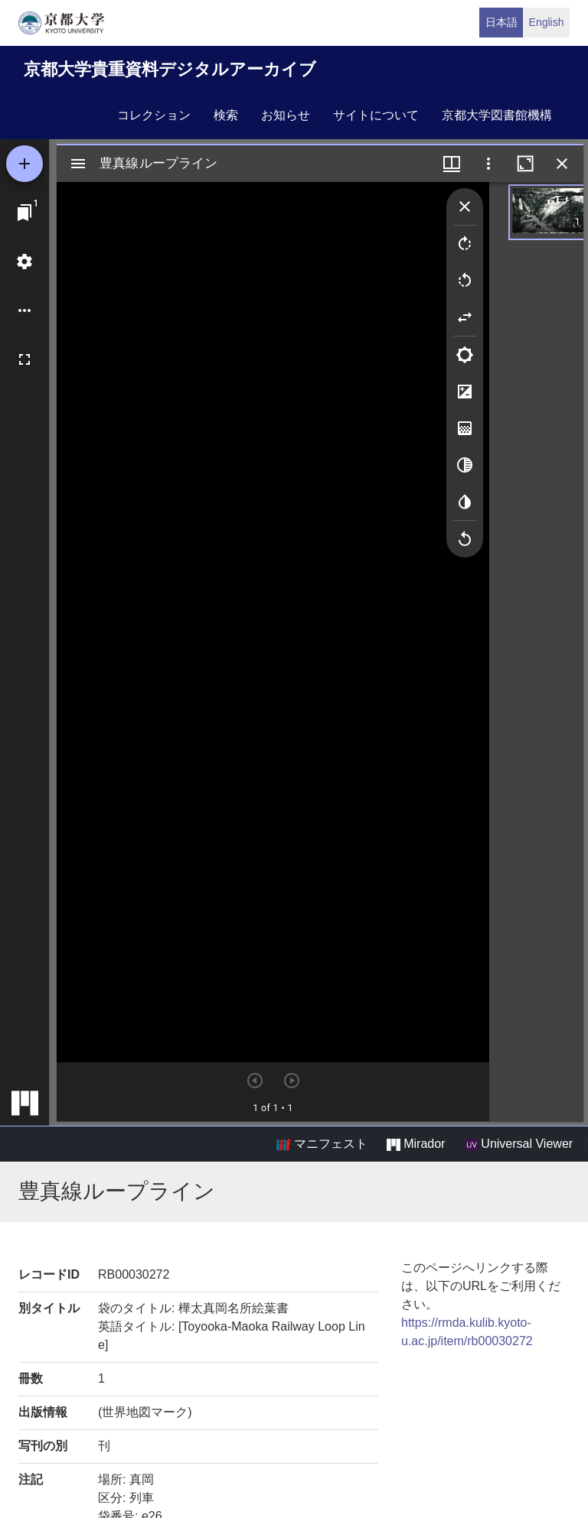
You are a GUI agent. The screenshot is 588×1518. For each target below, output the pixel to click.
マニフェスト (321, 1144)
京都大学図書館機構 (497, 115)
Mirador (416, 1144)
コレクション (154, 115)
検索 (226, 115)
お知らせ (285, 115)
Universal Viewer (519, 1144)
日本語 (501, 22)
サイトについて (376, 115)
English (546, 22)
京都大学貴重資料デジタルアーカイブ (170, 69)
